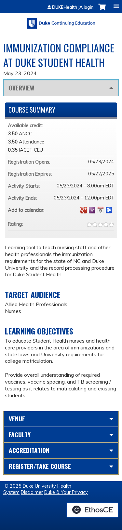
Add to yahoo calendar (92, 210)
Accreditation (29, 450)
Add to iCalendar (100, 210)
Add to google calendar (83, 210)
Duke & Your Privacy (66, 492)
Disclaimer (32, 492)
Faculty (20, 434)
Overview (21, 87)
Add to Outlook (109, 210)
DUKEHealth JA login (72, 7)
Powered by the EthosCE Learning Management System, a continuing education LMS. (92, 510)
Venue (17, 418)
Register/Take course (40, 466)
